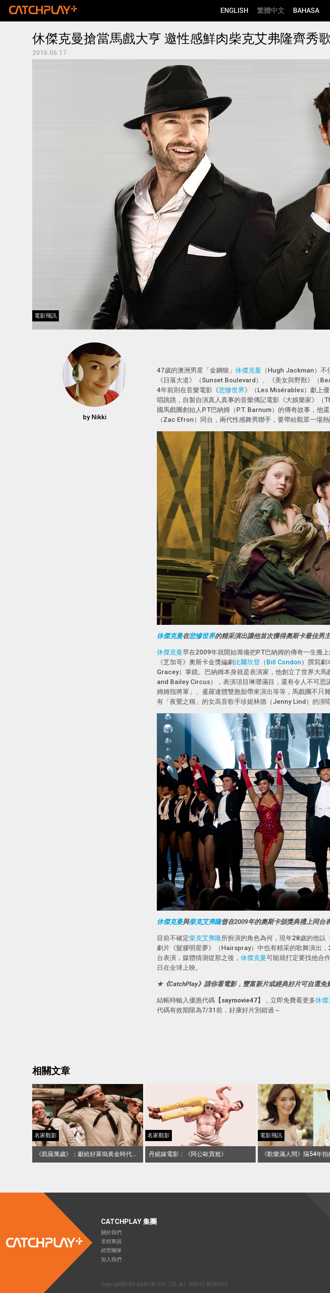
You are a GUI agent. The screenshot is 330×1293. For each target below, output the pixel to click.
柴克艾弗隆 (205, 922)
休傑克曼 (248, 370)
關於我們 (111, 1232)
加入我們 (111, 1260)
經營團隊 (111, 1251)
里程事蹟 (111, 1241)
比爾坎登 (247, 662)
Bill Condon (283, 662)
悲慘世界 (231, 390)
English (234, 10)
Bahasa (306, 10)
